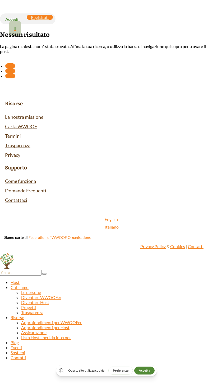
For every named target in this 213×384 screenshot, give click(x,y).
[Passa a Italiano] (111, 227)
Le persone (31, 292)
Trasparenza (17, 145)
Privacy (12, 155)
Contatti (195, 246)
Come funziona (20, 181)
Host (15, 282)
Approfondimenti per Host (45, 327)
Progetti (28, 307)
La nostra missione (24, 117)
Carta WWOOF (21, 126)
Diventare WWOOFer (41, 297)
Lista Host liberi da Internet (46, 337)
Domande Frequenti (25, 190)
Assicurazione (34, 332)
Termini (13, 136)
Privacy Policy (153, 246)
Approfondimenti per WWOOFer (51, 322)
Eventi (16, 347)
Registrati (40, 17)
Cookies (177, 246)
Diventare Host (35, 302)
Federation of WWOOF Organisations (60, 237)
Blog (15, 342)
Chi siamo (20, 287)
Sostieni (18, 352)
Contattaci (16, 200)
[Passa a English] (111, 219)
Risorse (17, 317)
